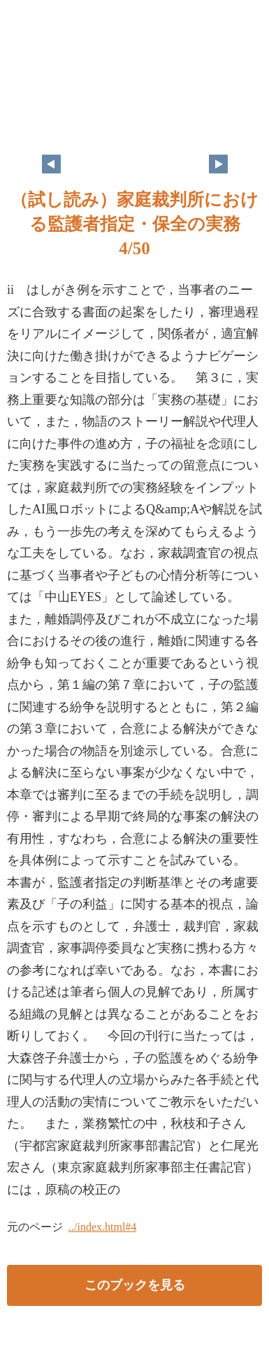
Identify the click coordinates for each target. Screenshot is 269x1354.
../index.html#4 (102, 1227)
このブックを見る (135, 1285)
